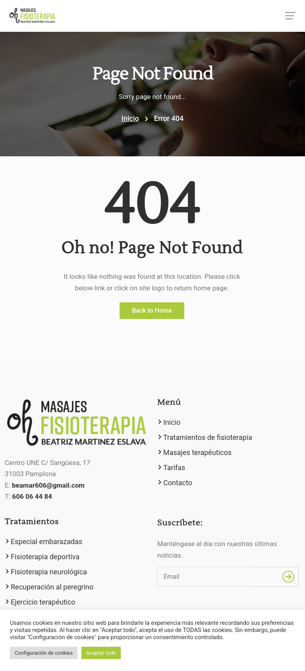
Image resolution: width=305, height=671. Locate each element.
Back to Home (152, 310)
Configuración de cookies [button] (44, 653)
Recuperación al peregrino (52, 587)
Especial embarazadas (46, 541)
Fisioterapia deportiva (45, 556)
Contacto (177, 482)
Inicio (130, 118)
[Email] (205, 577)
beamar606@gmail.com (48, 485)
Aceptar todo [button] (101, 653)
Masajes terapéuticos (197, 452)
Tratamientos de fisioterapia (207, 437)
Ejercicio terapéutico (43, 602)
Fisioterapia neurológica (49, 572)
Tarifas (174, 467)
